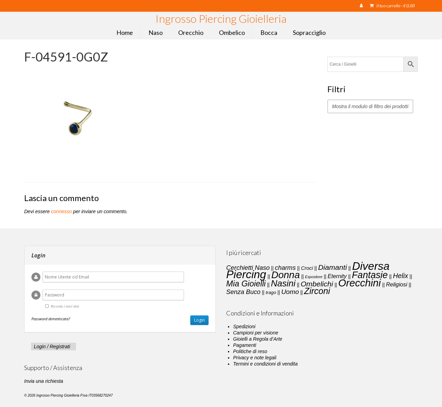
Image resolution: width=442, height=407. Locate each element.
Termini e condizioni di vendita (265, 364)
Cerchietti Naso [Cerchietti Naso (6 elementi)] (248, 267)
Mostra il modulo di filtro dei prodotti (370, 106)
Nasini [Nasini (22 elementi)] (283, 283)
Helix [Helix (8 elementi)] (400, 276)
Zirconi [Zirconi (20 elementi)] (317, 291)
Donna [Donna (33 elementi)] (285, 274)
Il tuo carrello (392, 5)
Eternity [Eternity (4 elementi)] (337, 276)
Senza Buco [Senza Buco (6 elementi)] (243, 291)
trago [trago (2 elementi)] (271, 292)
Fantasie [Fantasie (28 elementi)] (370, 275)
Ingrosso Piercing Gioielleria (221, 18)
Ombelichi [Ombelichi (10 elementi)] (317, 284)
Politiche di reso (250, 351)
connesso (61, 211)
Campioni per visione (255, 332)
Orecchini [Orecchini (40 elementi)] (359, 282)
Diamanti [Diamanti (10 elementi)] (332, 267)
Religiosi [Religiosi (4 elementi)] (396, 284)
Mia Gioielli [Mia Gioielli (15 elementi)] (246, 283)
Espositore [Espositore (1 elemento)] (313, 277)
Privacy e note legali (254, 357)
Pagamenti (244, 345)
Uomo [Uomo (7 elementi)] (290, 291)
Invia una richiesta (43, 381)
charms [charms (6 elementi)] (285, 267)
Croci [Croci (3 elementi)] (307, 268)
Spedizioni (244, 326)
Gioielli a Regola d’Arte (257, 339)
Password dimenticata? (50, 318)
